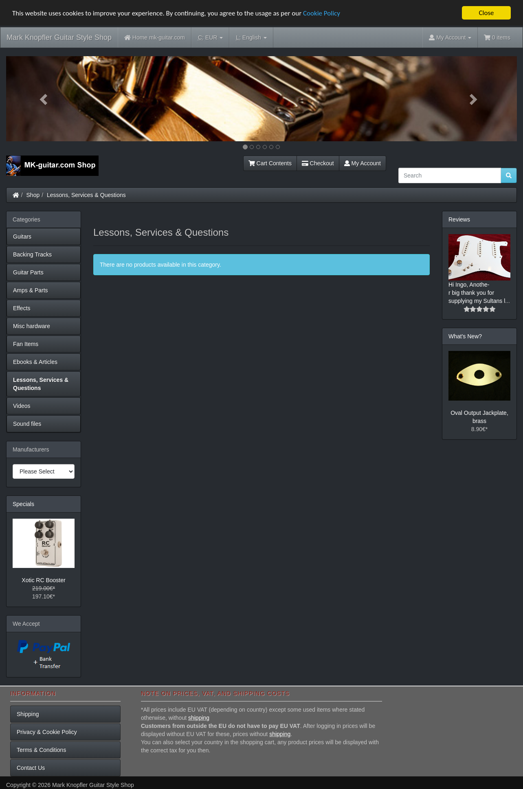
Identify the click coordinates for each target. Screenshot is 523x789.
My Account (362, 163)
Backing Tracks (32, 254)
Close (486, 13)
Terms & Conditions (41, 750)
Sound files (27, 424)
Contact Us (31, 768)
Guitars (22, 236)
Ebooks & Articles (35, 362)
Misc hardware (31, 326)
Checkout (318, 163)
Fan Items (25, 344)
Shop (33, 195)
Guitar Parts (28, 272)
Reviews (459, 219)
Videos (22, 406)
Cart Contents (270, 163)
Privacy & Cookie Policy (47, 732)
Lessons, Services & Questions (86, 195)
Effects (22, 308)
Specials (23, 504)
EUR (210, 37)
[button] (44, 98)
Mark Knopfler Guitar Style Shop (59, 37)
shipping (198, 717)
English (251, 37)
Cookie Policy (321, 13)
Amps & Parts (30, 290)
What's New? (465, 336)
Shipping (28, 714)
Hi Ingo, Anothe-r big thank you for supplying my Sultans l (476, 292)
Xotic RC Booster (43, 580)
